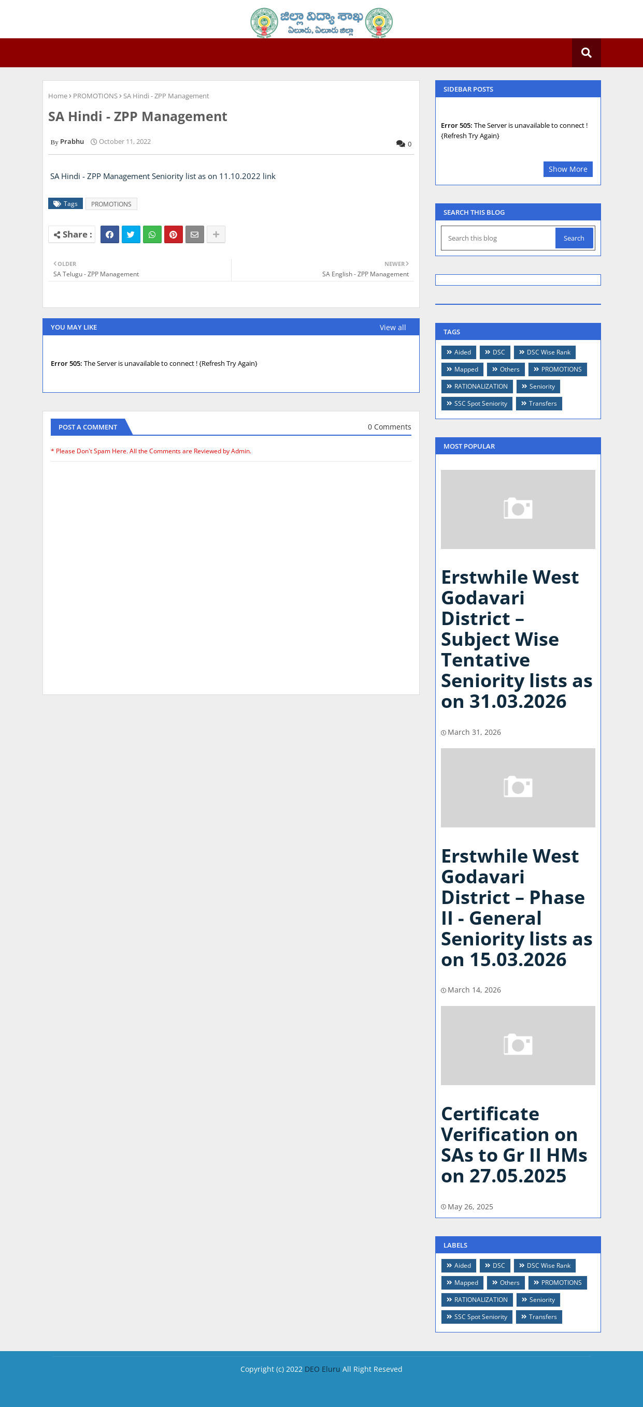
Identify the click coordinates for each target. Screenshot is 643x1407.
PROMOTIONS (95, 95)
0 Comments (389, 427)
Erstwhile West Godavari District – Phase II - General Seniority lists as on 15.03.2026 (517, 907)
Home (57, 95)
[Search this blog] (499, 238)
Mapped (466, 369)
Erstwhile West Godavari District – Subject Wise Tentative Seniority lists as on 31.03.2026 (517, 639)
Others (510, 369)
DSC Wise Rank (548, 352)
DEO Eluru (322, 1369)
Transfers (543, 403)
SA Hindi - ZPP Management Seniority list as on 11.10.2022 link (163, 176)
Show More (568, 169)
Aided (462, 352)
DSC (499, 352)
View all (393, 327)
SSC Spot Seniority (480, 403)
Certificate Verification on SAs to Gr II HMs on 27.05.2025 (514, 1144)
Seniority (542, 386)
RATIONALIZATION (481, 386)
